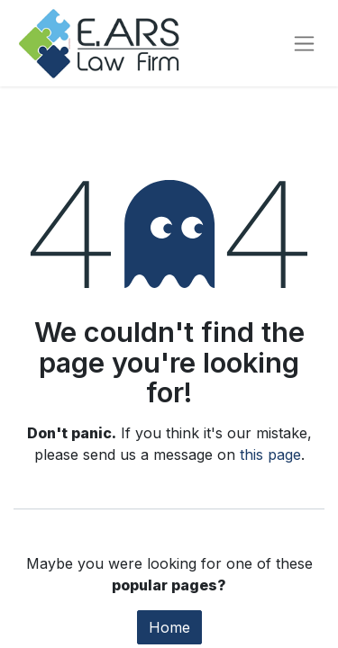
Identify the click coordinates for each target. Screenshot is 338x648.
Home (169, 627)
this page (270, 455)
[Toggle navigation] (304, 43)
